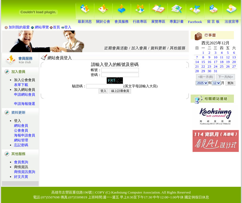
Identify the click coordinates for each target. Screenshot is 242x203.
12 (228, 57)
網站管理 (21, 140)
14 (197, 62)
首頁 (56, 27)
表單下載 (21, 85)
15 (203, 62)
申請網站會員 (24, 94)
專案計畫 (176, 20)
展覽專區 (158, 20)
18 (221, 62)
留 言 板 (213, 20)
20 (234, 62)
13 (234, 57)
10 (215, 57)
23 (209, 66)
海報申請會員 (24, 135)
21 (197, 66)
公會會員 (21, 130)
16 (209, 62)
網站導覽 (42, 27)
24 (215, 66)
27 (234, 66)
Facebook (195, 20)
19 (228, 62)
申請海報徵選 (24, 104)
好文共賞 (21, 177)
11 (221, 57)
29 (203, 71)
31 (215, 71)
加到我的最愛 (19, 27)
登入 (67, 27)
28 (197, 71)
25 (221, 66)
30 (209, 71)
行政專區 (140, 20)
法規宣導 (232, 20)
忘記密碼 (21, 145)
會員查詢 (21, 162)
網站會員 (21, 126)
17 (215, 62)
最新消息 (85, 20)
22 (203, 66)
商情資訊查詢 (24, 172)
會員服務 (121, 20)
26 (228, 66)
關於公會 (103, 20)
